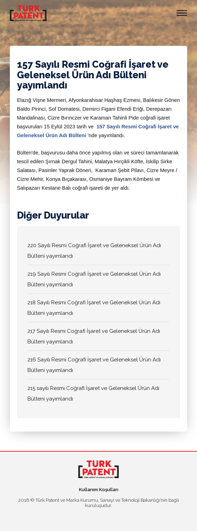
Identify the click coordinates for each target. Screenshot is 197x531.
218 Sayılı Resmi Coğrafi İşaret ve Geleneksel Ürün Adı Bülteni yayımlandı (93, 307)
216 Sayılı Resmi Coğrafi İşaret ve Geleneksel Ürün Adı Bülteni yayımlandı (94, 364)
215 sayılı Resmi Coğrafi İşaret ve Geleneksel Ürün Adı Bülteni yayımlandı (93, 393)
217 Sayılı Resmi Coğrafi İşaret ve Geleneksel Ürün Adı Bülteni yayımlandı (93, 336)
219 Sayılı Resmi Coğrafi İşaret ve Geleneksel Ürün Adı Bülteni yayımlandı (94, 279)
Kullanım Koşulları (98, 489)
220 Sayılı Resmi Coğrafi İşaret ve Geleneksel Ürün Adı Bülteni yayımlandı (94, 250)
